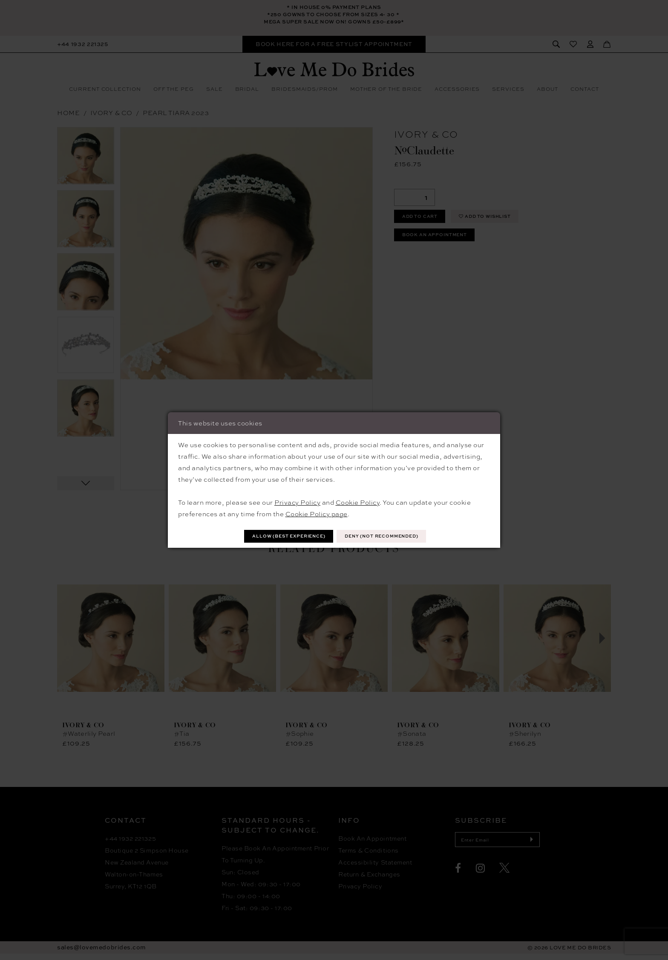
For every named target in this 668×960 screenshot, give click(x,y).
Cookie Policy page (316, 513)
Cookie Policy (358, 501)
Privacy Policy (297, 501)
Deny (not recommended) (391, 536)
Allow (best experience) (279, 536)
